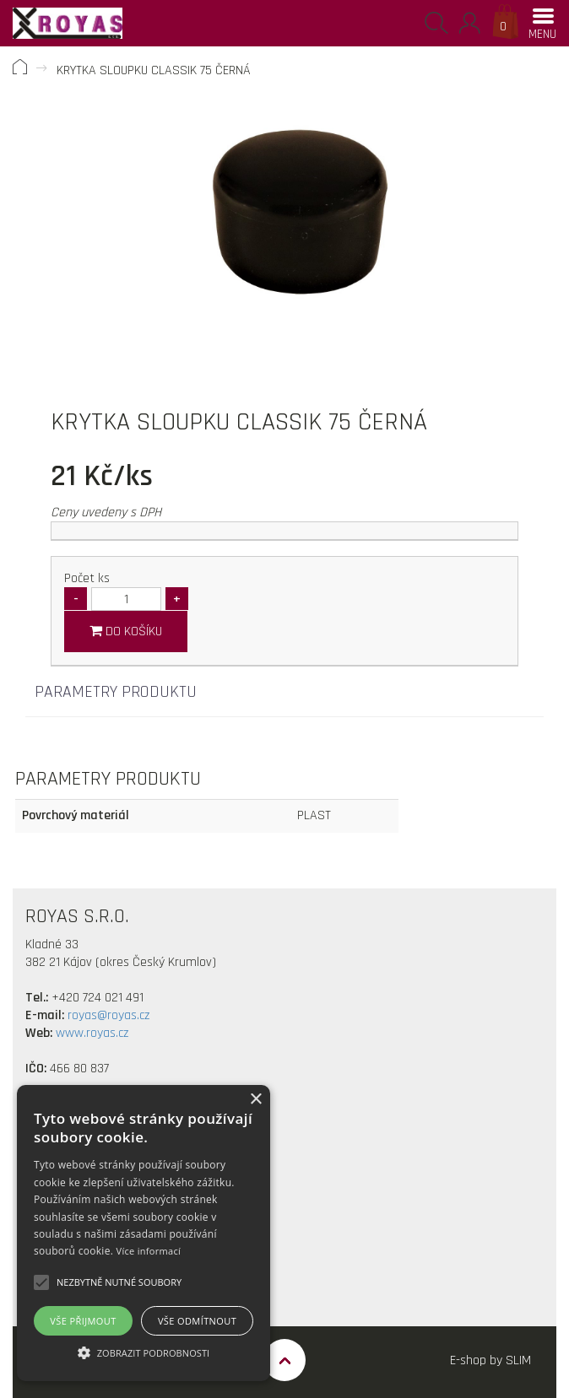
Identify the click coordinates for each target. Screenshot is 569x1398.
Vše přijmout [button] (83, 1320)
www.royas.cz (92, 1033)
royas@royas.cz (108, 1015)
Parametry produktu (116, 692)
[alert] (143, 1233)
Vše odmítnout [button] (197, 1320)
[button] (119, 1282)
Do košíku (125, 631)
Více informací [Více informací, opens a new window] (149, 1250)
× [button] (255, 1099)
